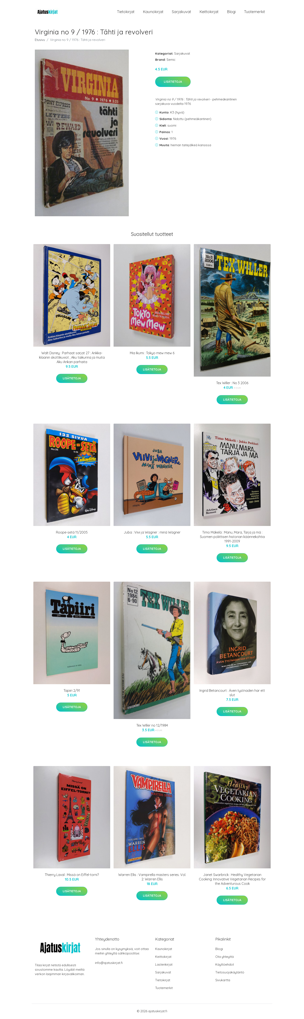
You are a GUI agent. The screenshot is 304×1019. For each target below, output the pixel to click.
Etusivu (40, 40)
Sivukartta (222, 981)
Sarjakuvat (181, 12)
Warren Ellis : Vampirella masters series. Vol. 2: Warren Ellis (152, 877)
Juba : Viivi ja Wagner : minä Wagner (152, 533)
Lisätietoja (173, 82)
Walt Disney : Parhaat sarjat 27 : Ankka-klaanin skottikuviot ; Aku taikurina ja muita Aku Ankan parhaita (72, 358)
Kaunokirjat (153, 12)
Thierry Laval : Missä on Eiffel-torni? (72, 875)
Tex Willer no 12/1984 (152, 726)
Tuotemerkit (254, 12)
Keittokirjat (209, 12)
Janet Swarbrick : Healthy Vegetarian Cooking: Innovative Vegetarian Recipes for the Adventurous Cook (232, 879)
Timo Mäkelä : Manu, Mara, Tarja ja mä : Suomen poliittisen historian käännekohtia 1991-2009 (232, 537)
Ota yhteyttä (224, 957)
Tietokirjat (125, 12)
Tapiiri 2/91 (72, 691)
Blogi (231, 12)
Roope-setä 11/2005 (72, 533)
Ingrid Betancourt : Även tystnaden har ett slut (232, 693)
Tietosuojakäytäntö (229, 973)
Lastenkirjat (163, 965)
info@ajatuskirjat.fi (109, 963)
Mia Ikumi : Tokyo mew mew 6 (152, 353)
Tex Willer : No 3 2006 (232, 384)
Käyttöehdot (224, 965)
